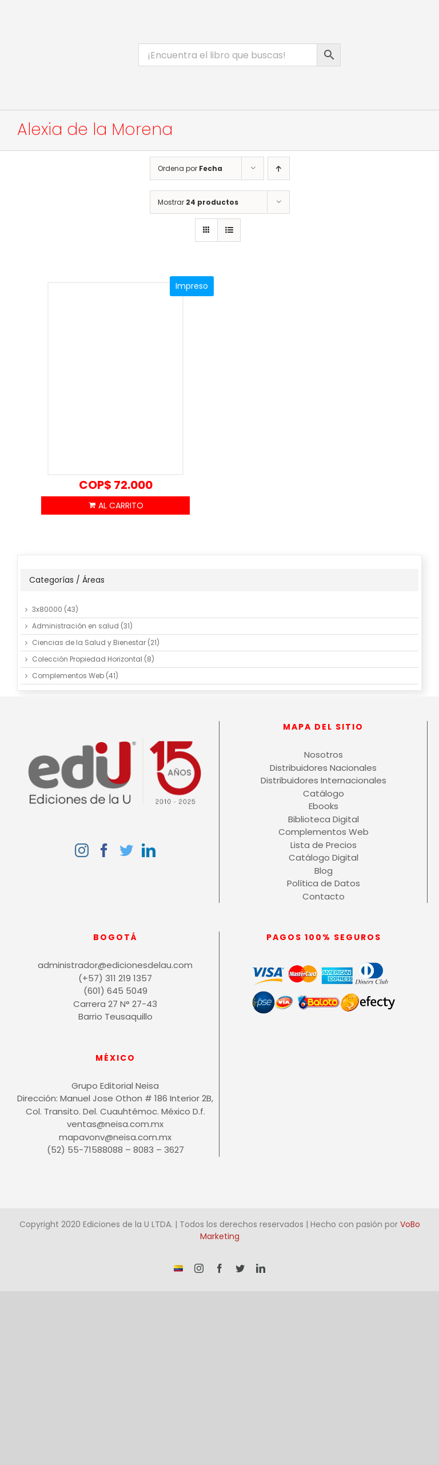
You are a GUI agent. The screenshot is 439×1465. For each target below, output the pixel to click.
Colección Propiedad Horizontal (87, 659)
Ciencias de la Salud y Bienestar (89, 642)
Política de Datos (323, 883)
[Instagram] (82, 850)
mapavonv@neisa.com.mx (115, 1137)
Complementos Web (68, 675)
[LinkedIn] (148, 850)
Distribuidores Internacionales (323, 780)
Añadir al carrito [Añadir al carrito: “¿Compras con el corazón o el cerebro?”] (115, 505)
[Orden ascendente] (279, 168)
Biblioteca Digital (323, 819)
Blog (323, 871)
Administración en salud (75, 626)
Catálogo (323, 793)
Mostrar (198, 202)
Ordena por (190, 168)
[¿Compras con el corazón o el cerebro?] (115, 379)
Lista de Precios (323, 845)
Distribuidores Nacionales (323, 768)
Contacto (323, 896)
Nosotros (323, 755)
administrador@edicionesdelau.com (115, 965)
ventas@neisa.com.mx (115, 1124)
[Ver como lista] (229, 230)
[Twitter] (126, 850)
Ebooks (323, 806)
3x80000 (47, 609)
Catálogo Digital (323, 857)
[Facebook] (104, 850)
